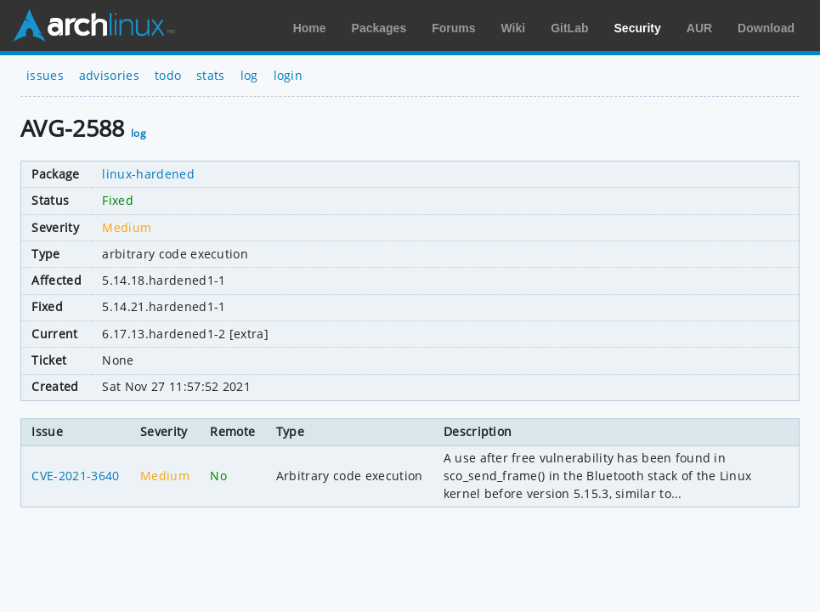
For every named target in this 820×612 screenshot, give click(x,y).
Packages (379, 28)
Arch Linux (93, 25)
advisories (109, 75)
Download (766, 28)
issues (45, 75)
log (249, 75)
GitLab (569, 28)
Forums (453, 28)
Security (637, 28)
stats (210, 75)
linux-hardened (148, 174)
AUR (699, 28)
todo (168, 75)
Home (309, 28)
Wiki (513, 28)
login (288, 75)
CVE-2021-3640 (75, 476)
